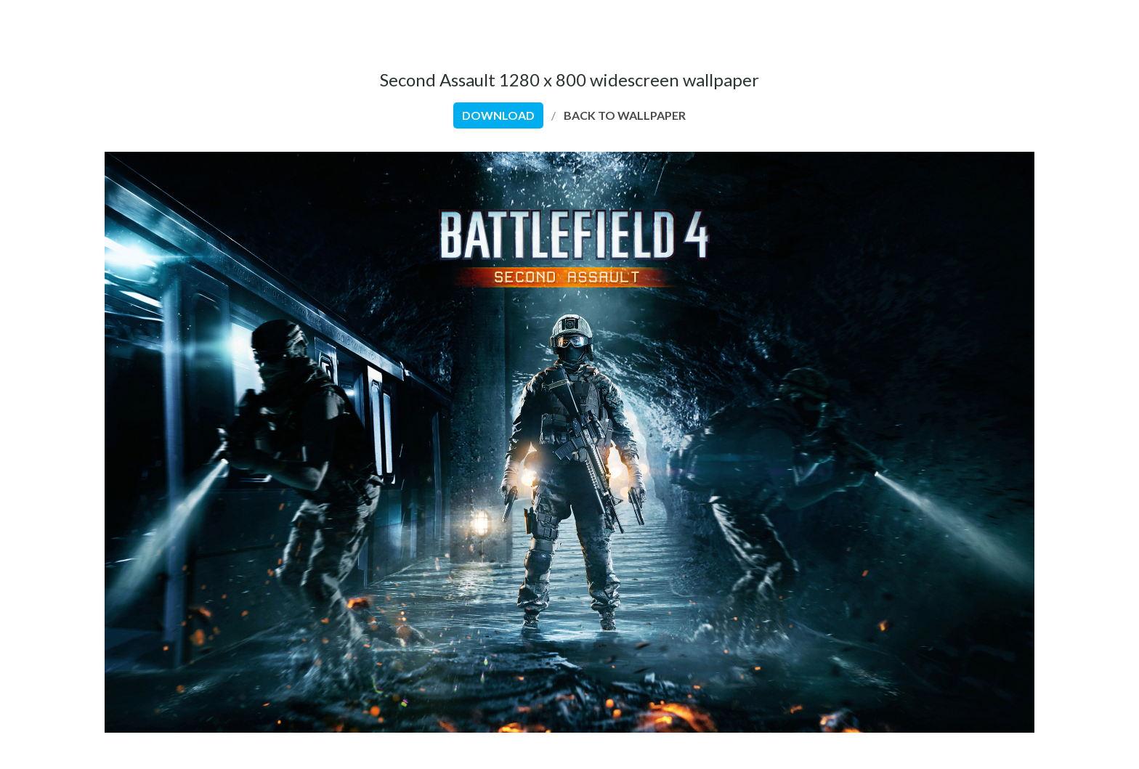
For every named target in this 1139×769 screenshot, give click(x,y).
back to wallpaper (625, 115)
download (498, 115)
